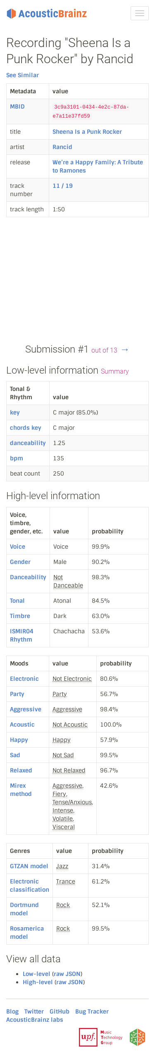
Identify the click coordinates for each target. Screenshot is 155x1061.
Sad (15, 755)
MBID (17, 106)
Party (17, 694)
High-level (38, 982)
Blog (12, 1011)
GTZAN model (29, 866)
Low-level (36, 974)
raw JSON (67, 974)
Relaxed (21, 770)
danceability (28, 443)
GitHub (59, 1011)
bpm (16, 458)
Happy (19, 740)
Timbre (20, 616)
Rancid (62, 147)
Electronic (24, 678)
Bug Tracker (92, 1011)
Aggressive (25, 709)
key (15, 412)
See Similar (22, 75)
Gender (20, 562)
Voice (17, 546)
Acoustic (22, 724)
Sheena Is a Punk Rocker (87, 131)
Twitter (34, 1011)
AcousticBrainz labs (34, 1019)
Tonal (17, 600)
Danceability (28, 577)
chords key (25, 427)
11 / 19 (62, 185)
